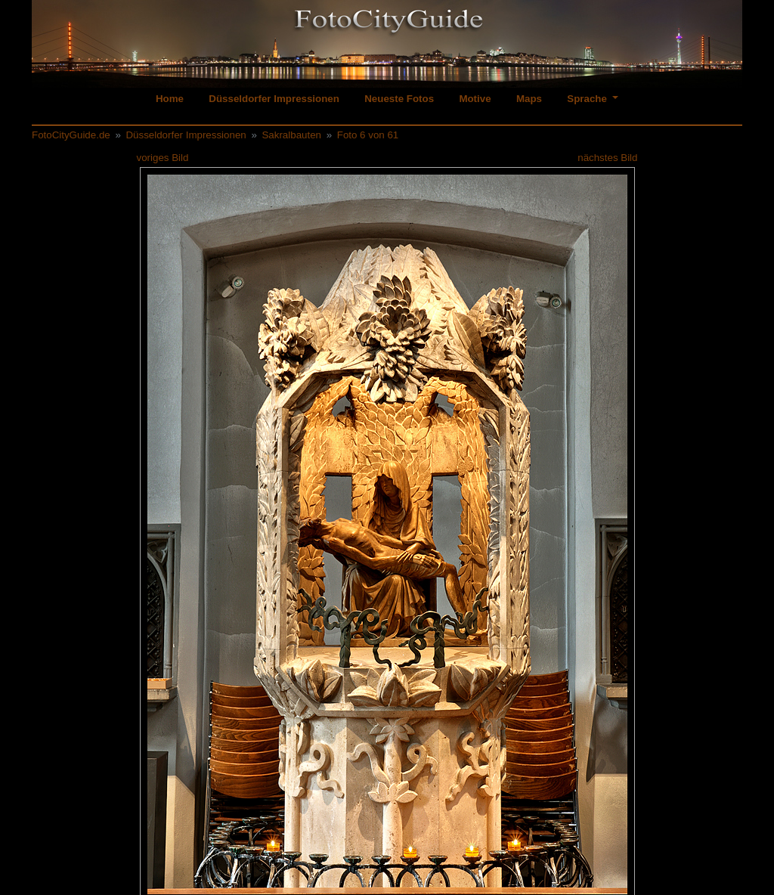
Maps (529, 98)
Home (170, 98)
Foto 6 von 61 (368, 135)
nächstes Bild (607, 157)
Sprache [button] (588, 98)
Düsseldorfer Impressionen (274, 98)
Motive (475, 98)
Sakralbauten (291, 135)
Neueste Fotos (399, 98)
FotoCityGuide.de (71, 135)
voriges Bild (163, 157)
